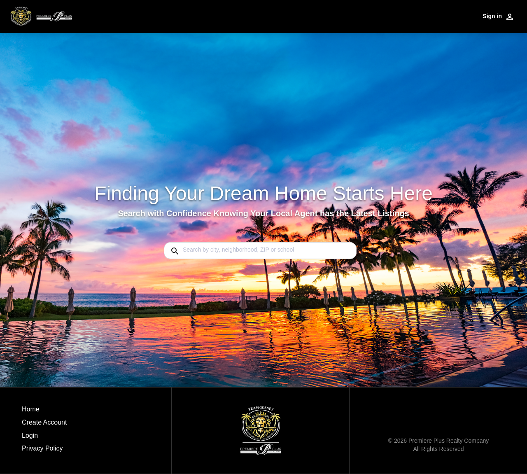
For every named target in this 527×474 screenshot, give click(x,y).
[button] (44, 437)
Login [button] (30, 435)
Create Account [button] (44, 422)
